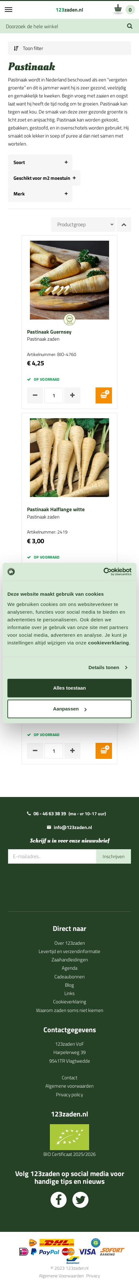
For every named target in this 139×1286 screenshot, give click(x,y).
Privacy (93, 1275)
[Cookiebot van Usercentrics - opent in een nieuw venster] (103, 572)
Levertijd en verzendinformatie (69, 951)
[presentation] (57, 882)
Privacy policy (69, 1094)
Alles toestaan (69, 688)
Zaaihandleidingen (69, 959)
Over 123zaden (69, 943)
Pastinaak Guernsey (49, 332)
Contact (69, 1077)
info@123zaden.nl (73, 827)
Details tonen (103, 667)
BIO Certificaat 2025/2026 (69, 1154)
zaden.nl (69, 9)
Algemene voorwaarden (69, 1086)
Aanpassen (70, 708)
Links (69, 993)
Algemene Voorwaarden (61, 1275)
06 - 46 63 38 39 (49, 813)
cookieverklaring (108, 642)
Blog (69, 985)
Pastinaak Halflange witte (56, 509)
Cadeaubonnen (69, 976)
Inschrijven (114, 856)
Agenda (69, 968)
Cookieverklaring (69, 1001)
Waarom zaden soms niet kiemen (69, 1010)
